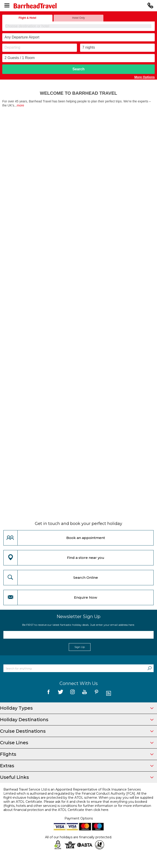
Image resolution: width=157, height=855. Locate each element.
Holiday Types (77, 708)
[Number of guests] (78, 58)
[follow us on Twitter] (60, 693)
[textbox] (78, 26)
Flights (77, 754)
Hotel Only (78, 17)
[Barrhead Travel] (78, 6)
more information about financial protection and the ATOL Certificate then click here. (77, 808)
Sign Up (79, 647)
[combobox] (78, 26)
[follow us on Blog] (108, 693)
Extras (77, 765)
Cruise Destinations (77, 731)
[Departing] (39, 48)
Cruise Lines (77, 742)
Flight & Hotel (27, 17)
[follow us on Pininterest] (96, 693)
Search (78, 69)
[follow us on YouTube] (84, 693)
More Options (144, 77)
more (20, 105)
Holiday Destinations (77, 719)
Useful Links (77, 777)
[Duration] (117, 48)
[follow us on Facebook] (48, 693)
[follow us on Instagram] (72, 693)
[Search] (149, 668)
